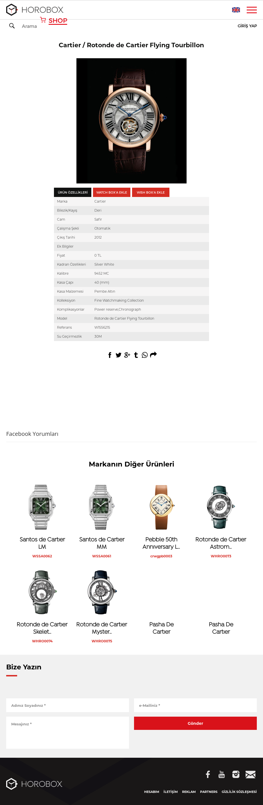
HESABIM (151, 792)
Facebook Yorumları (32, 434)
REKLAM (189, 792)
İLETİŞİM (171, 792)
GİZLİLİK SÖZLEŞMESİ (239, 792)
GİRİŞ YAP (247, 26)
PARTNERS (208, 792)
